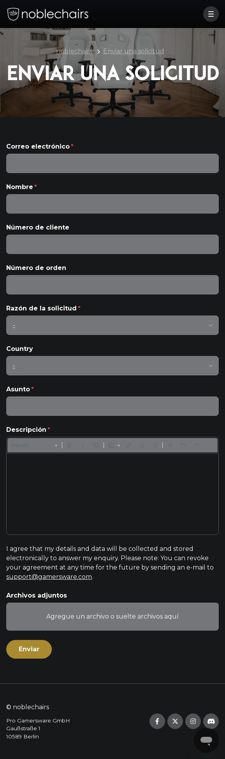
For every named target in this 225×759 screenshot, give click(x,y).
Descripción (26, 429)
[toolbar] (112, 445)
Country (19, 348)
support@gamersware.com (49, 576)
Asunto (18, 389)
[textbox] (112, 494)
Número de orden (36, 268)
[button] (211, 14)
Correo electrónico (38, 146)
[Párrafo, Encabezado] (35, 445)
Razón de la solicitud (41, 308)
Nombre (19, 187)
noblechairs (74, 51)
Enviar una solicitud (133, 51)
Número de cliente (37, 227)
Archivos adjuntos (36, 595)
